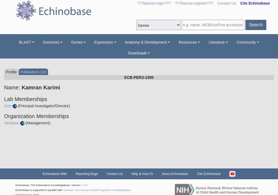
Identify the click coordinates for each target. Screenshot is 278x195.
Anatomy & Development (146, 42)
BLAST (25, 42)
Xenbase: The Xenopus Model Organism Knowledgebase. (97, 189)
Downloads (137, 53)
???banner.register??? (194, 3)
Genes (76, 42)
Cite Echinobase (208, 174)
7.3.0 (85, 185)
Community (246, 42)
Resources (188, 42)
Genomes (51, 42)
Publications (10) (33, 72)
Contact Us (226, 3)
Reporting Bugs (86, 174)
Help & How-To (142, 174)
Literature (217, 42)
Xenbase (11, 123)
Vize (7, 106)
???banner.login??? (154, 3)
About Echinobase (175, 174)
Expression (103, 42)
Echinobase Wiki (55, 174)
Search (256, 24)
